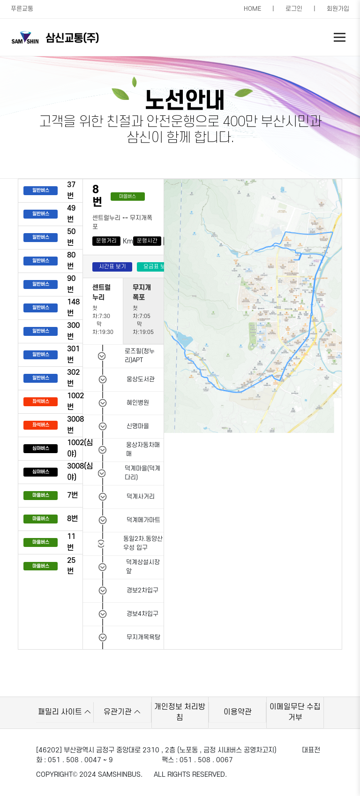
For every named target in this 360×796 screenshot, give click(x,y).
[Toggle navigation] (339, 37)
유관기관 (122, 712)
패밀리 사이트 (64, 712)
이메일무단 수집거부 (295, 712)
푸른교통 (22, 9)
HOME (252, 9)
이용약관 (238, 712)
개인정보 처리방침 (179, 712)
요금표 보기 (157, 267)
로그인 (293, 9)
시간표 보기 (112, 267)
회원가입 (338, 9)
